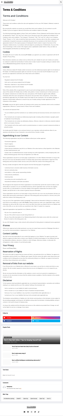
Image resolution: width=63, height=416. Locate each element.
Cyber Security (33, 398)
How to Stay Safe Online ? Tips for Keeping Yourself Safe (22, 340)
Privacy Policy (12, 248)
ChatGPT (19, 398)
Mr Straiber (6, 25)
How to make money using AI (19, 353)
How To (48, 398)
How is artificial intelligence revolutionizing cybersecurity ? (26, 360)
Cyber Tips (42, 398)
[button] (2, 2)
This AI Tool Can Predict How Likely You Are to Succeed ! (25, 346)
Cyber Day (25, 398)
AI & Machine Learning (9, 398)
